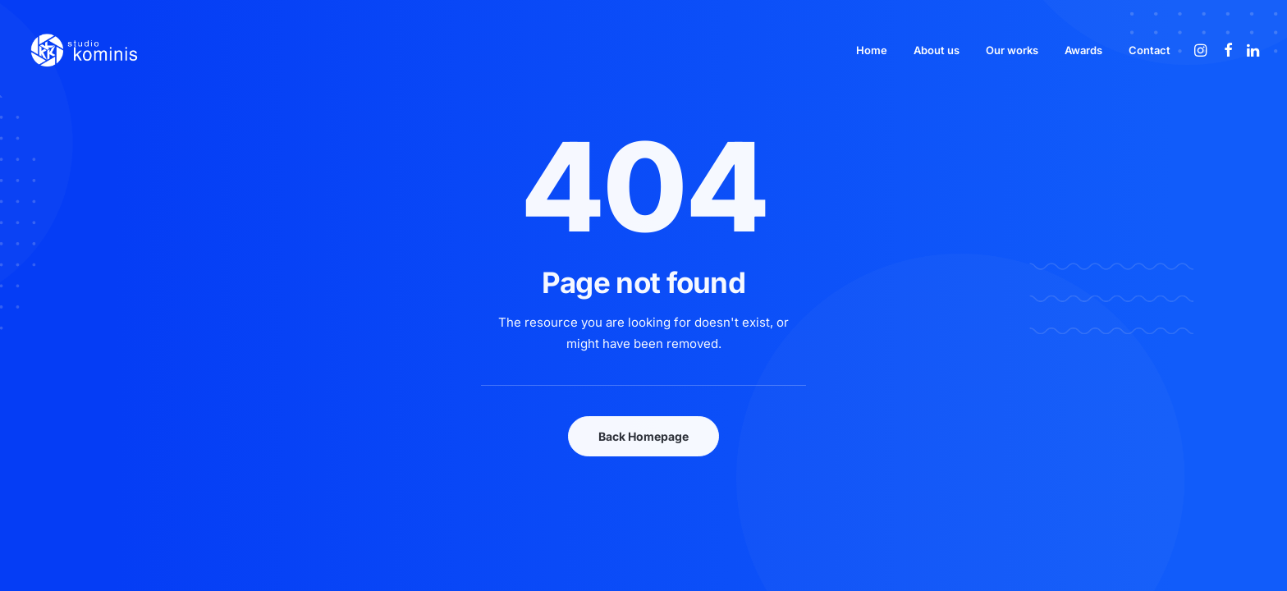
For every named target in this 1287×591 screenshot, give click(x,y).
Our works (1012, 50)
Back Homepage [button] (643, 436)
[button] (1202, 50)
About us (937, 50)
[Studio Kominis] (84, 50)
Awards (1083, 50)
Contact (1149, 50)
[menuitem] (872, 50)
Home (871, 50)
